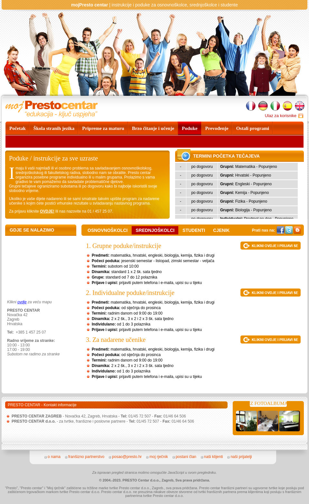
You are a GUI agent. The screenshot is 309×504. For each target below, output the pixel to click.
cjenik (221, 230)
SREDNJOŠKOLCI (155, 230)
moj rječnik (158, 456)
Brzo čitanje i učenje (153, 128)
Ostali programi (252, 128)
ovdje (22, 302)
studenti (194, 230)
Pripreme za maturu (103, 128)
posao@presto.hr (127, 456)
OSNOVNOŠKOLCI (107, 230)
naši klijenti (213, 456)
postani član (186, 456)
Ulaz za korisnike (280, 115)
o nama (54, 456)
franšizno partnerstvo (86, 456)
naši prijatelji (241, 456)
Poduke (189, 128)
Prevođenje (216, 128)
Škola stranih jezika (54, 128)
